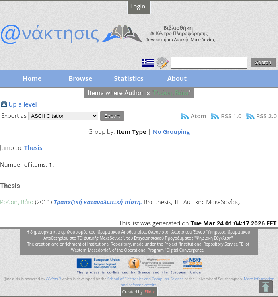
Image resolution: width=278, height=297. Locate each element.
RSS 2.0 (266, 116)
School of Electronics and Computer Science (145, 278)
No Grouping (171, 131)
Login (138, 6)
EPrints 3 (53, 278)
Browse (80, 78)
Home (32, 78)
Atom (198, 116)
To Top (265, 287)
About (177, 78)
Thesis (33, 147)
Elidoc (150, 292)
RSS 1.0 (231, 116)
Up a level (22, 104)
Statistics (128, 78)
